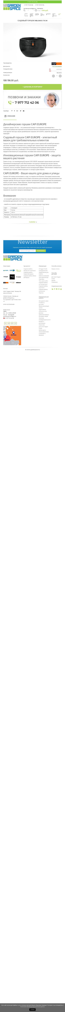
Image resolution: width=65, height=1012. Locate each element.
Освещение (48, 14)
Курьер (53, 450)
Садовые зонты (37, 14)
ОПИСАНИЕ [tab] (10, 116)
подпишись (41, 420)
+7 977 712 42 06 (32, 2)
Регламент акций (43, 486)
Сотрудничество (43, 440)
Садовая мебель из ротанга (43, 456)
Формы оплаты (55, 438)
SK (9, 493)
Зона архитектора (43, 447)
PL (5, 493)
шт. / (41, 11)
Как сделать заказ (43, 470)
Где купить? (27, 435)
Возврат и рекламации (42, 491)
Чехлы (59, 14)
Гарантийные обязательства (43, 479)
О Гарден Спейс (43, 438)
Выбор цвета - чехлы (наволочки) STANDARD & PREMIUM (44, 501)
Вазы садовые (42, 14)
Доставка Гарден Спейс (56, 447)
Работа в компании (44, 445)
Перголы (41, 462)
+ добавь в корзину (32, 86)
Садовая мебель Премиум (31, 15)
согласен (32, 1009)
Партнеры (41, 448)
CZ (15, 493)
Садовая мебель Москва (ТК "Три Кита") (30, 439)
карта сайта (45, 450)
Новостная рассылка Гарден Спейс (43, 496)
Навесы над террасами (54, 15)
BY (12, 493)
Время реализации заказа (44, 476)
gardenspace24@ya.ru (30, 8)
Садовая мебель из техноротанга (43, 453)
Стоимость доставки (42, 473)
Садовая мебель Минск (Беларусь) (30, 446)
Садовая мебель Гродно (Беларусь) (28, 442)
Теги (40, 450)
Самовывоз (55, 451)
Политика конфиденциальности (44, 488)
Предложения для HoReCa (43, 442)
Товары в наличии (26, 14)
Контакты (40, 8)
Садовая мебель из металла (43, 459)
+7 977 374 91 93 (39, 5)
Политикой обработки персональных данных (32, 1007)
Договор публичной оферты (44, 483)
